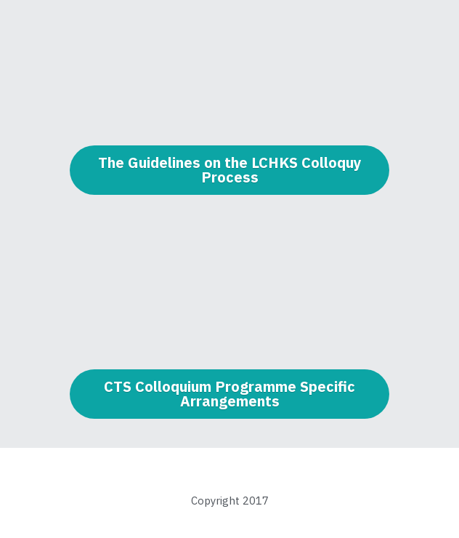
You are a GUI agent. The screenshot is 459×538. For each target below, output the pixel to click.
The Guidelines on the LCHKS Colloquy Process (230, 170)
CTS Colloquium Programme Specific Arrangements (229, 394)
